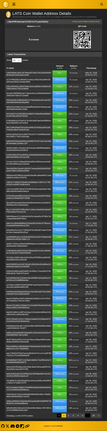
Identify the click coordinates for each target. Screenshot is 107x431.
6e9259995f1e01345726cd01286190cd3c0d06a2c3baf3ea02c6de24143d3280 (28, 265)
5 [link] (82, 415)
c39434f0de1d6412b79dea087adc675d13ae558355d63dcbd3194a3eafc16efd (28, 74)
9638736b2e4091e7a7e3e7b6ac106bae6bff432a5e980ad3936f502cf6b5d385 (28, 340)
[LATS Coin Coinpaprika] (22, 426)
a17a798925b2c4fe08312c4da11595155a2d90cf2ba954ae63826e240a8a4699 (28, 80)
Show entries (17, 60)
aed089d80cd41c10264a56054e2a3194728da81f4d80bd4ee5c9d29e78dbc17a (28, 238)
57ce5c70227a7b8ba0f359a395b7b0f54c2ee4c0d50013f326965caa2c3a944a (28, 163)
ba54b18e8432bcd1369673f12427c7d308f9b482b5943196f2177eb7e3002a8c (28, 135)
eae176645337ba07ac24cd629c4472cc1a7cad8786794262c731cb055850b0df (28, 354)
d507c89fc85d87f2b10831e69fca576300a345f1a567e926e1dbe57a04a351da (28, 128)
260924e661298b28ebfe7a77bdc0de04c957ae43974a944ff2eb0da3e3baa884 (28, 101)
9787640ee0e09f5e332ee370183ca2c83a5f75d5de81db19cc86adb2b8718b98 (28, 197)
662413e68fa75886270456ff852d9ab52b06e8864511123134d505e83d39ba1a (28, 388)
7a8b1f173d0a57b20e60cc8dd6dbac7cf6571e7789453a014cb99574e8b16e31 (28, 183)
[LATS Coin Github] (3, 426)
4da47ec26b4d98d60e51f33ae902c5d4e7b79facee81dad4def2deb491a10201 (28, 224)
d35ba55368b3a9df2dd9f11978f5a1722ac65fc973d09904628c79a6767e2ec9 (28, 272)
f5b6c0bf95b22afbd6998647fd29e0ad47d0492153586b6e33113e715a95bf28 (28, 347)
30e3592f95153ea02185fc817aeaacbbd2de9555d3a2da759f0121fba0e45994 (28, 169)
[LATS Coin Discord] (12, 426)
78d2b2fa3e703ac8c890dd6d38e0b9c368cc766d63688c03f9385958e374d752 (28, 395)
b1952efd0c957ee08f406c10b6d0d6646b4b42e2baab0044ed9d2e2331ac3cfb (28, 156)
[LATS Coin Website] (27, 426)
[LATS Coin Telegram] (18, 426)
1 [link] (63, 415)
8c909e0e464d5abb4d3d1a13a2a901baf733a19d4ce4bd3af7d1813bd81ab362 (28, 293)
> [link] (98, 415)
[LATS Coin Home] (5, 4)
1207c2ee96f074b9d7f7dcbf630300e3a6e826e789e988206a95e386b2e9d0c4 (28, 190)
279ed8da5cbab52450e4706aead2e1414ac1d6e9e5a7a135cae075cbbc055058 (28, 251)
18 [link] (93, 415)
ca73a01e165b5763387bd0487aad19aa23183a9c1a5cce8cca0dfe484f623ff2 (28, 286)
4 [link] (78, 415)
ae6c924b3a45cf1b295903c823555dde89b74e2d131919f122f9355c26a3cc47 (28, 375)
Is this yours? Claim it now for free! (86, 21)
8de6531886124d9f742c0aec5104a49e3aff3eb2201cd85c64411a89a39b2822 (28, 313)
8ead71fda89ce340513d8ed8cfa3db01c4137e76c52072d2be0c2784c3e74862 (28, 299)
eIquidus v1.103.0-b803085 (53, 426)
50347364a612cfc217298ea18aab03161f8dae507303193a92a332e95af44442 (28, 320)
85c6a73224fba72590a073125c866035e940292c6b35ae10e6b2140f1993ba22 (28, 306)
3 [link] (73, 415)
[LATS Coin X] (7, 426)
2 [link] (68, 415)
